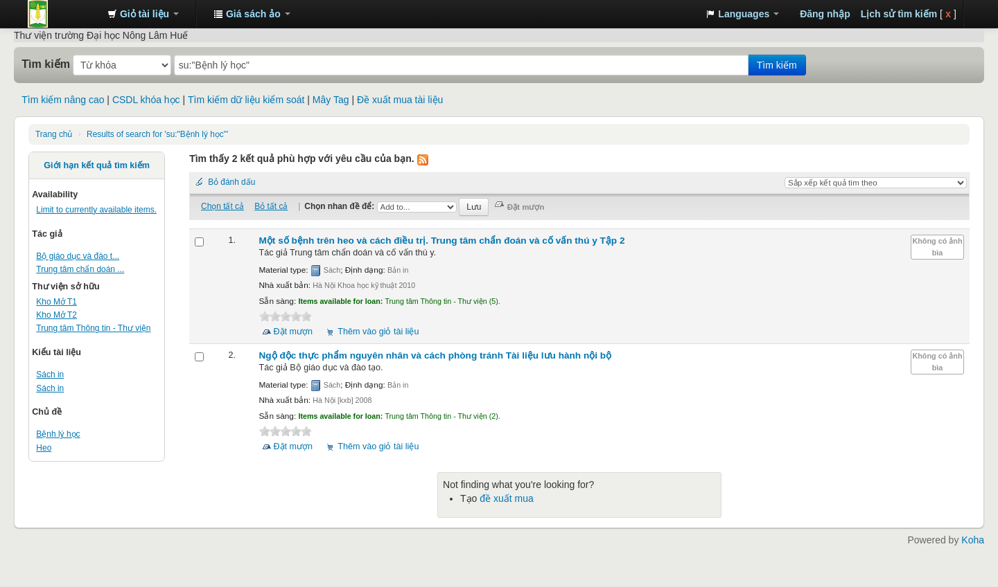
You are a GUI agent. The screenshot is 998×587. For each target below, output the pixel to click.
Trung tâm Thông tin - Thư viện (62, 14)
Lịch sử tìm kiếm (899, 13)
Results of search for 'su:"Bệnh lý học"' (157, 134)
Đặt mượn (293, 331)
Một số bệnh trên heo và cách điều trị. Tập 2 (442, 240)
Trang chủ (53, 134)
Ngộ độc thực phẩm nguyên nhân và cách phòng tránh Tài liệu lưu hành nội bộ (435, 355)
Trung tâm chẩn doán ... (80, 269)
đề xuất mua (506, 498)
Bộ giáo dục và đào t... (77, 256)
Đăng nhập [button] (825, 13)
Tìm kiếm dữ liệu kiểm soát (246, 99)
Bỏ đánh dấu (231, 182)
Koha (972, 539)
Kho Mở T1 (56, 302)
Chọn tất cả (222, 206)
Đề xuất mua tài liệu (400, 99)
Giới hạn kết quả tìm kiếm (97, 165)
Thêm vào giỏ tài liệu (378, 331)
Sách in (50, 374)
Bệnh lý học (58, 434)
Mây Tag (331, 99)
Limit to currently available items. (96, 210)
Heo (43, 448)
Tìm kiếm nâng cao (62, 99)
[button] (143, 14)
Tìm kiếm (45, 63)
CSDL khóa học (146, 99)
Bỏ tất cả (271, 206)
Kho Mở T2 (56, 315)
